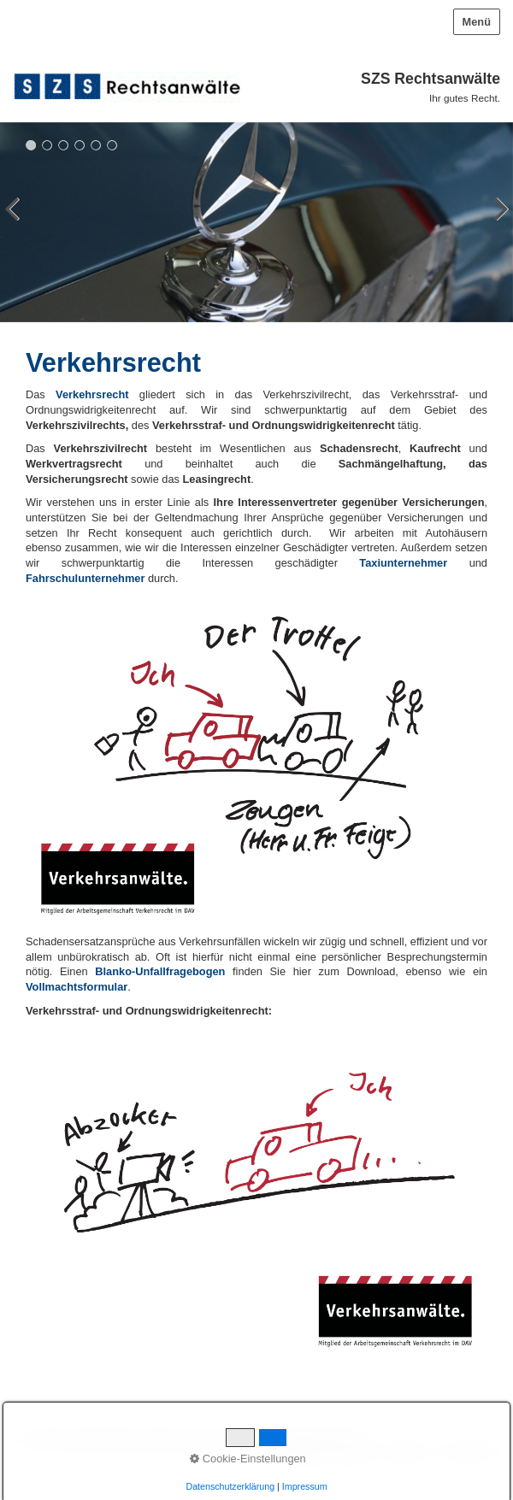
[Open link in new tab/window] (76, 986)
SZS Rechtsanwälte (430, 78)
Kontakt (354, 1450)
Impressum (407, 1450)
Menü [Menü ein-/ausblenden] (477, 21)
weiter (496, 226)
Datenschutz (471, 1450)
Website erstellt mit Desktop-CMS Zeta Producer (251, 1439)
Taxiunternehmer (403, 562)
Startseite (304, 1450)
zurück (17, 226)
